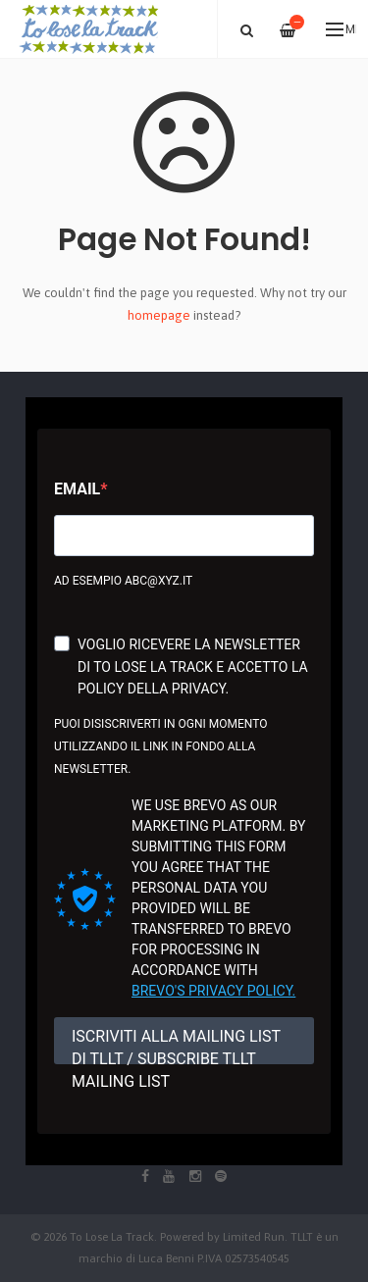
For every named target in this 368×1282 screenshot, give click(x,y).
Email (77, 489)
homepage (159, 315)
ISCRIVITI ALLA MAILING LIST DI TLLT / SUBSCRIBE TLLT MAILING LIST (176, 1045)
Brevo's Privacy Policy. (213, 991)
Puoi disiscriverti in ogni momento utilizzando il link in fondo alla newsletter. (160, 746)
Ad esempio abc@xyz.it (123, 581)
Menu (341, 29)
